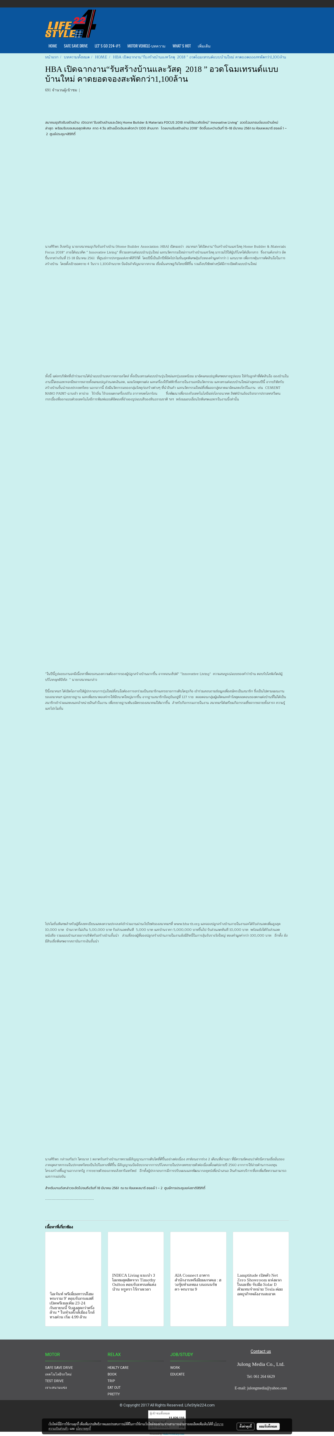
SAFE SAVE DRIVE (76, 46)
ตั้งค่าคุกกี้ (245, 1426)
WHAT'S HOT (182, 46)
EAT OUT (114, 1388)
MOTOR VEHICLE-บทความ (146, 46)
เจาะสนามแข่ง (56, 1388)
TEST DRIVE (54, 1381)
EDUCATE (177, 1374)
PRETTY (114, 1394)
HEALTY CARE (118, 1368)
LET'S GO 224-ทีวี (107, 46)
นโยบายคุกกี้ (83, 1428)
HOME (53, 46)
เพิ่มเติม (204, 46)
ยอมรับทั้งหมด (268, 1426)
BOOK (112, 1374)
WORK (175, 1368)
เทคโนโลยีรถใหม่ (58, 1374)
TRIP (111, 1381)
